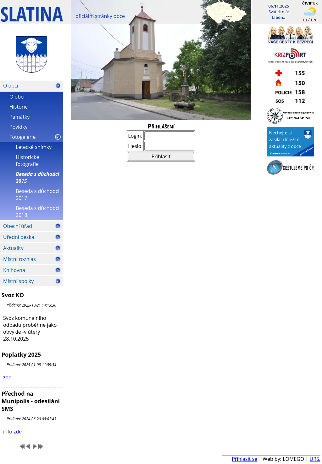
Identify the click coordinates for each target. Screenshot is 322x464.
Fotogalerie (22, 136)
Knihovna (14, 270)
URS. (314, 459)
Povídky (18, 126)
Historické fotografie (27, 160)
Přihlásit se (244, 459)
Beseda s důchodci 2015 (37, 177)
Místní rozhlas (19, 259)
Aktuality (13, 248)
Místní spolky (18, 281)
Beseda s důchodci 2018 (37, 211)
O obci (10, 85)
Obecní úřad (17, 226)
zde (7, 377)
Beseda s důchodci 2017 (37, 194)
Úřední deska (18, 237)
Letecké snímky (34, 147)
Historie (18, 106)
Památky (19, 116)
